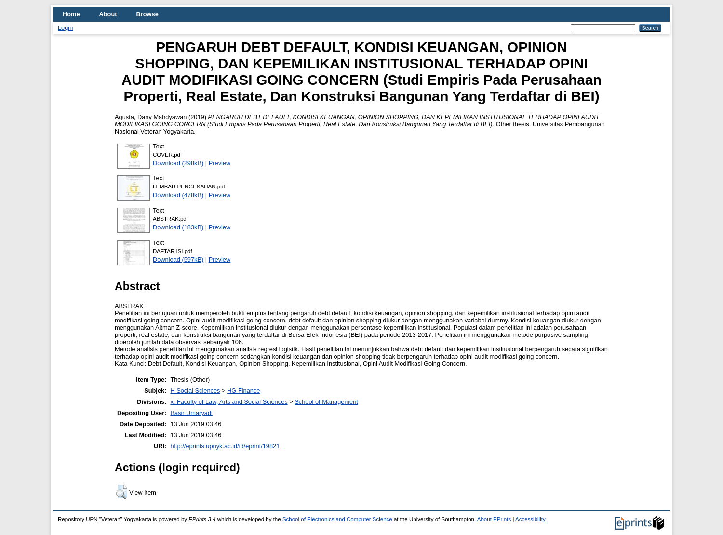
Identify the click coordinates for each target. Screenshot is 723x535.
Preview (220, 163)
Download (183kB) (178, 227)
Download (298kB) (178, 163)
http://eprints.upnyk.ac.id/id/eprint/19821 (225, 446)
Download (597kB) (178, 259)
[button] (121, 492)
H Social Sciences (195, 390)
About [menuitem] (108, 14)
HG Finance (243, 390)
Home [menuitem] (71, 14)
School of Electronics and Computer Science (337, 519)
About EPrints (494, 519)
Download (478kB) (178, 195)
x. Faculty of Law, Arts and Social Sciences (228, 401)
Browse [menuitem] (147, 14)
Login (65, 27)
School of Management (326, 401)
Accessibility (530, 519)
